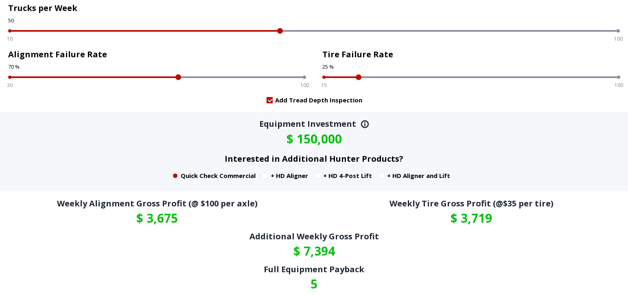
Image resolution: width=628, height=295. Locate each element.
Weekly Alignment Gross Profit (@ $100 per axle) (157, 203)
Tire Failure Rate (357, 54)
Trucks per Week (42, 7)
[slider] (280, 31)
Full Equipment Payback (314, 269)
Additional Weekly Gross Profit (314, 236)
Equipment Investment (314, 123)
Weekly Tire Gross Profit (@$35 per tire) (471, 203)
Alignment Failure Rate (57, 54)
